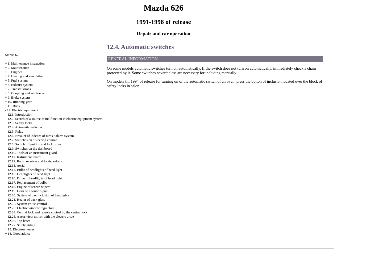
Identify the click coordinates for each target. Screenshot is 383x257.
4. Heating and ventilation (26, 76)
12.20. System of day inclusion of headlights (38, 195)
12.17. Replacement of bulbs (27, 182)
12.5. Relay (15, 131)
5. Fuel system (18, 80)
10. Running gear (20, 102)
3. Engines (15, 72)
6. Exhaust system (20, 85)
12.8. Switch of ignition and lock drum (34, 144)
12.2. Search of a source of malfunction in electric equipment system (54, 119)
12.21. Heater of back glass (26, 199)
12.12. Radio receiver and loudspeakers (34, 161)
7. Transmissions (19, 89)
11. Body (14, 106)
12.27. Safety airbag (21, 225)
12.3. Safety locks (19, 123)
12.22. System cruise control (27, 204)
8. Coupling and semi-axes (26, 93)
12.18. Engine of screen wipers (28, 187)
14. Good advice (19, 233)
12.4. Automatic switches (24, 127)
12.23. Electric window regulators (31, 208)
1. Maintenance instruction (26, 63)
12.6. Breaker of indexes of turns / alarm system (40, 136)
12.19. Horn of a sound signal (27, 191)
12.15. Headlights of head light (28, 174)
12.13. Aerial (16, 165)
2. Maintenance (18, 68)
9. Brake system (19, 97)
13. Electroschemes (21, 229)
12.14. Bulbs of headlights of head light (34, 170)
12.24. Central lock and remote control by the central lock (47, 212)
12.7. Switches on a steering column (32, 140)
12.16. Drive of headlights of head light (34, 178)
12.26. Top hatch (19, 221)
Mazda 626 (12, 55)
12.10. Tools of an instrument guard (32, 153)
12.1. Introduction (19, 114)
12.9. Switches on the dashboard (29, 148)
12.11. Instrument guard (23, 157)
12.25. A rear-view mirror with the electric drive (40, 216)
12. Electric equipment (22, 110)
